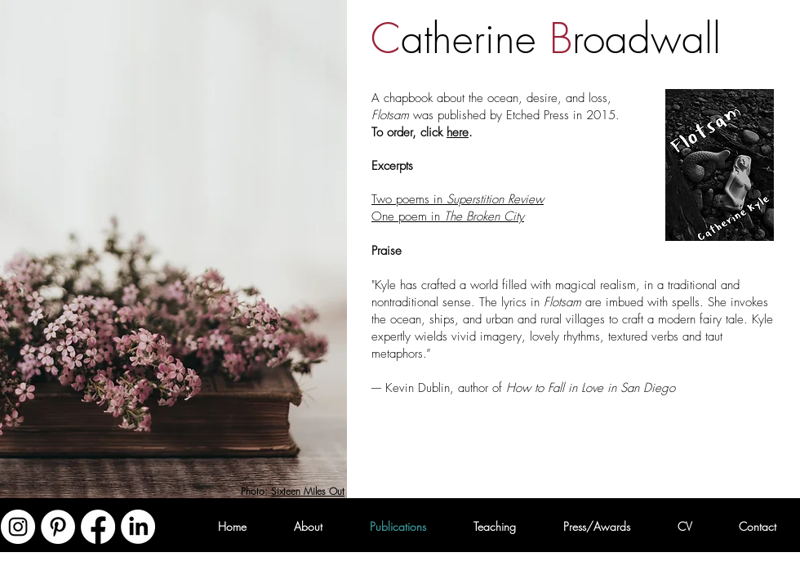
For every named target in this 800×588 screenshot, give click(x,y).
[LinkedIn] (138, 527)
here (458, 132)
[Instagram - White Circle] (18, 527)
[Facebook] (98, 527)
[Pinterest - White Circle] (58, 527)
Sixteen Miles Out (307, 491)
